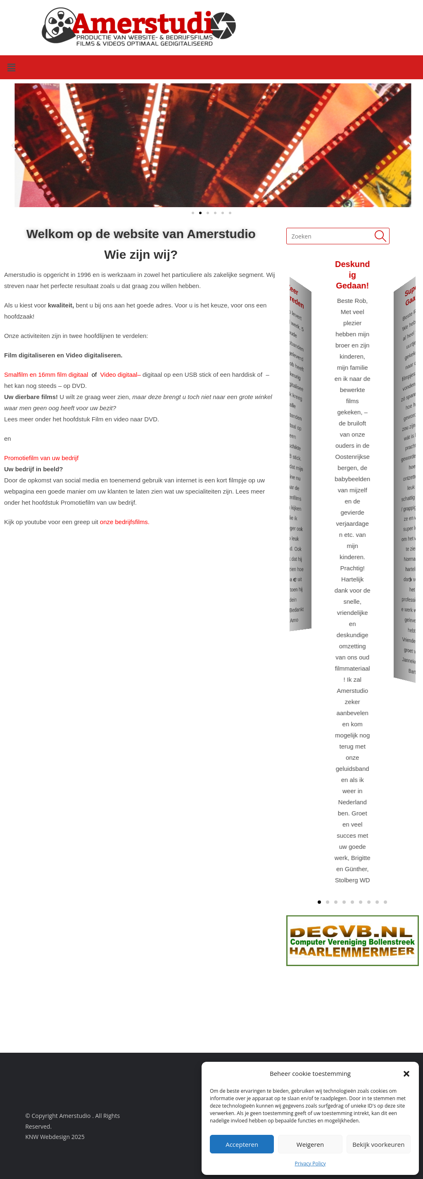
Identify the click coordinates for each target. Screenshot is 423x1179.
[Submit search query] (381, 236)
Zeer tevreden (292, 295)
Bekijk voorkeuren (378, 1144)
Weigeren (310, 1144)
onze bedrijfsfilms (124, 521)
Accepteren (242, 1144)
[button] (406, 1074)
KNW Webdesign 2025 (55, 1137)
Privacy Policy (310, 1163)
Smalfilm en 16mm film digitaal (47, 374)
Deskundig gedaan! (352, 275)
